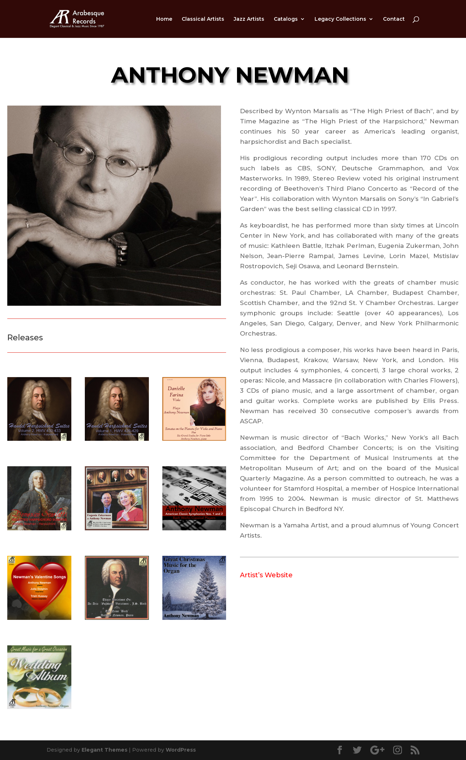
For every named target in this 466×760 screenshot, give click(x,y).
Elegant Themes (104, 750)
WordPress (181, 750)
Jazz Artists (249, 19)
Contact (394, 19)
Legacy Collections (340, 19)
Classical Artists (203, 19)
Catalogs (286, 19)
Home (164, 19)
